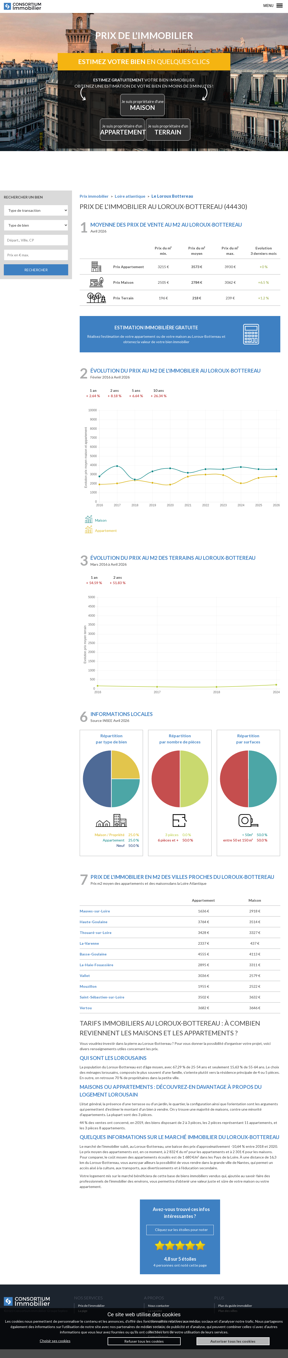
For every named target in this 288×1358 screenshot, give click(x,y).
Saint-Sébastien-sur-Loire (102, 1006)
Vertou (86, 1017)
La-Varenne (89, 952)
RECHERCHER (36, 278)
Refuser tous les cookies (144, 1341)
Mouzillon (88, 995)
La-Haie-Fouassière (96, 974)
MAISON (142, 110)
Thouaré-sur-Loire (95, 941)
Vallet (85, 984)
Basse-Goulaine (93, 963)
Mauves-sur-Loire (95, 920)
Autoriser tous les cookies (232, 1341)
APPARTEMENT (124, 138)
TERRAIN (167, 138)
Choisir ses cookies (55, 1341)
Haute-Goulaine (93, 931)
